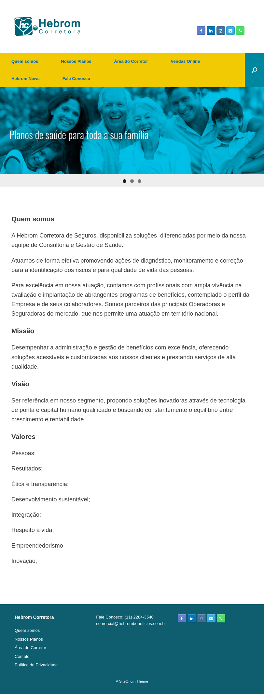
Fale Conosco (76, 78)
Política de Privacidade (36, 664)
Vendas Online (185, 61)
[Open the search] (254, 70)
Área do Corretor (131, 61)
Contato (22, 656)
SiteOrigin (127, 681)
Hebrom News (25, 78)
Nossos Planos (76, 61)
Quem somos (24, 61)
